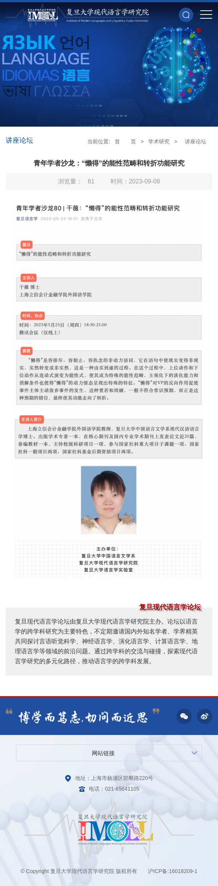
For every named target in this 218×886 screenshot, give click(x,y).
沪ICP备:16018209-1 (172, 871)
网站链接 (103, 753)
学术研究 (159, 141)
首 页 (125, 141)
